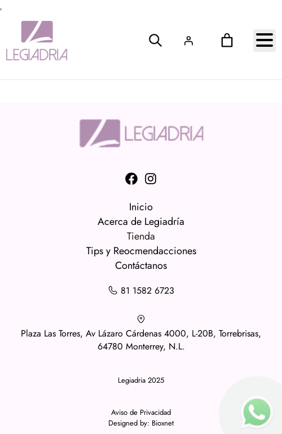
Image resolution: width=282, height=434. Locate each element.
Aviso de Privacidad (141, 412)
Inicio (141, 207)
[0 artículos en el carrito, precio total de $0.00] (227, 40)
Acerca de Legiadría (141, 221)
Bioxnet (163, 423)
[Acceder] (188, 40)
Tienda (141, 236)
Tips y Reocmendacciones (141, 250)
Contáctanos (141, 265)
